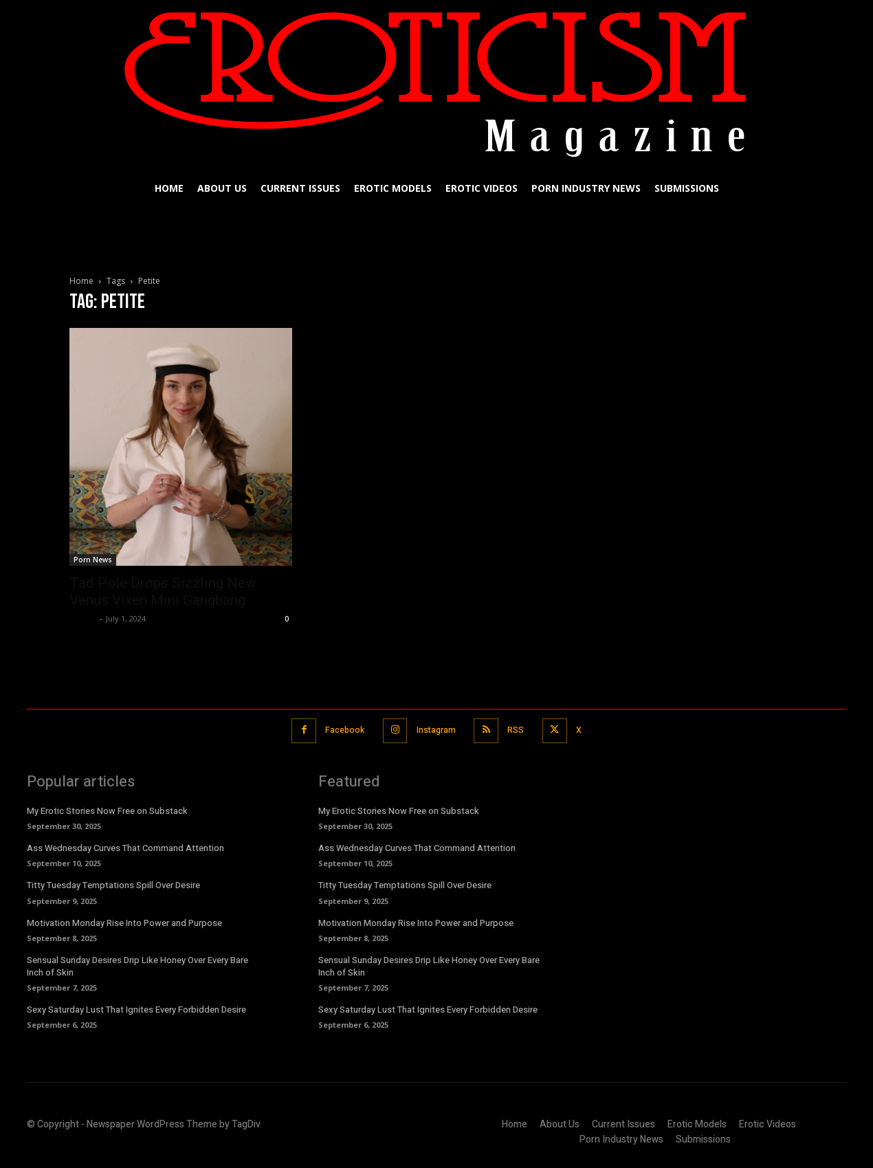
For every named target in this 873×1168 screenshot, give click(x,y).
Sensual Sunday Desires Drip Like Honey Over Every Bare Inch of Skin (137, 965)
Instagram (435, 729)
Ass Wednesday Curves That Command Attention (125, 847)
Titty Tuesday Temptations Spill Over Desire (113, 884)
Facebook (339, 729)
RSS (519, 729)
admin (82, 618)
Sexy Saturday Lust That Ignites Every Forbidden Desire (136, 1008)
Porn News (93, 559)
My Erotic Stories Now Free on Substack (107, 809)
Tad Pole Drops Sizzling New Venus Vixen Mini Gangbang (162, 591)
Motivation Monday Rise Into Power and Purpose (124, 921)
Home (81, 281)
